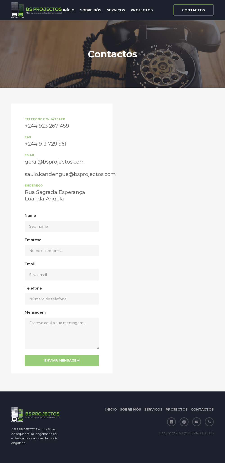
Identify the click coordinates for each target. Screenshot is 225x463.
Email (30, 264)
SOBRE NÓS (90, 10)
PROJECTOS (142, 10)
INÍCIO (68, 10)
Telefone (33, 288)
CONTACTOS (202, 409)
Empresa (33, 240)
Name (30, 216)
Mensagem (35, 312)
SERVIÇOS (116, 10)
